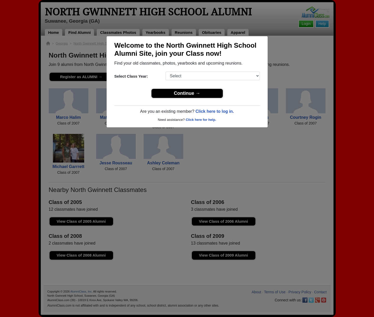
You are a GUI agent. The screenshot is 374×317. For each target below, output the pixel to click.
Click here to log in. (214, 111)
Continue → (187, 93)
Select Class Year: (131, 76)
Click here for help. (201, 120)
